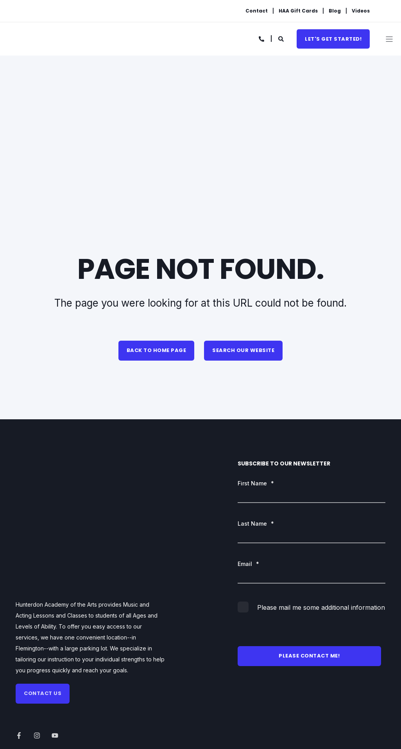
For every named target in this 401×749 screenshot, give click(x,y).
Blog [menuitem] (335, 11)
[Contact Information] (262, 38)
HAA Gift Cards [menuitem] (298, 11)
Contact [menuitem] (256, 11)
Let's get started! (333, 38)
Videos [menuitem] (361, 11)
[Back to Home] (57, 39)
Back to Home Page (156, 350)
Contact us (42, 587)
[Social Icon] (21, 629)
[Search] (281, 38)
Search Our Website (243, 350)
